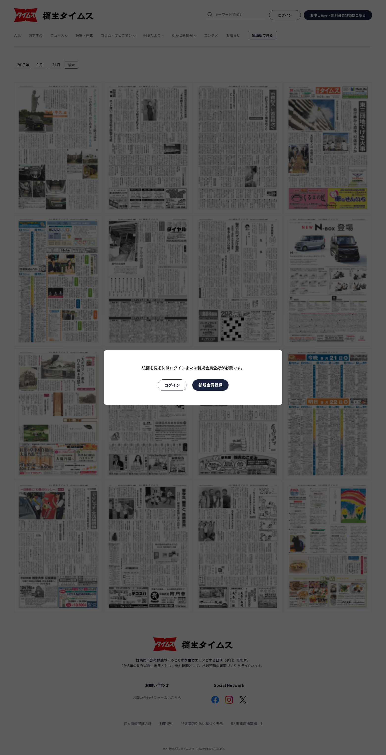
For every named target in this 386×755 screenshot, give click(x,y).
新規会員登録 (210, 385)
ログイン (172, 385)
